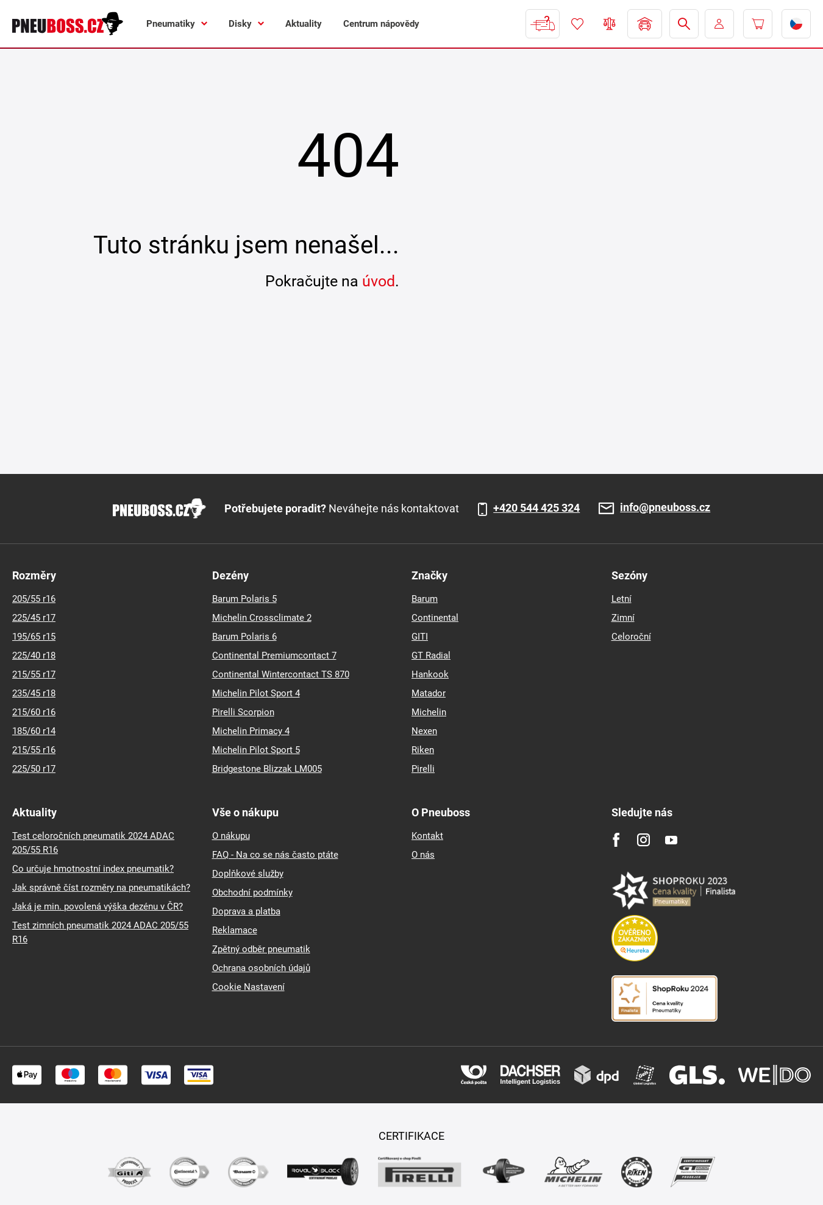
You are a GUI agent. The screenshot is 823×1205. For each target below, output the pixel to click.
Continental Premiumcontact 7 (274, 655)
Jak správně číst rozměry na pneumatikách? (101, 887)
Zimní (623, 617)
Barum (425, 598)
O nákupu (231, 835)
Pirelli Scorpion (243, 712)
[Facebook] (616, 839)
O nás (423, 854)
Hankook (430, 674)
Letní (621, 598)
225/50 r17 (33, 768)
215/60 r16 (33, 712)
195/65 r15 (33, 636)
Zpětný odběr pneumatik (261, 949)
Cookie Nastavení (248, 986)
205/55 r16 (33, 598)
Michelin (429, 712)
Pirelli (423, 768)
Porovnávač (609, 23)
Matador (429, 693)
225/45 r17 (33, 617)
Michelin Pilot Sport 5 (256, 749)
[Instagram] (643, 839)
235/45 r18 (33, 693)
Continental (435, 617)
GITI (420, 636)
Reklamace (234, 930)
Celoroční (631, 636)
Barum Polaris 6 (244, 636)
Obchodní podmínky (252, 892)
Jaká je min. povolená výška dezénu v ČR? (97, 906)
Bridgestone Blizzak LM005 (267, 768)
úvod (378, 281)
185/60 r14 (33, 731)
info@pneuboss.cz (665, 508)
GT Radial (431, 655)
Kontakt (427, 835)
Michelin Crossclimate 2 (262, 617)
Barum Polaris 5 (244, 598)
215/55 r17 (33, 674)
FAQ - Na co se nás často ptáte (275, 854)
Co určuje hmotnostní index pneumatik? (93, 868)
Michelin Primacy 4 (251, 731)
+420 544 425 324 (536, 508)
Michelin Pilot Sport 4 (256, 693)
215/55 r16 (33, 749)
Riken (423, 749)
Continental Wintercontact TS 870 (280, 674)
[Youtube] (671, 839)
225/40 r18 (33, 655)
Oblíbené (577, 23)
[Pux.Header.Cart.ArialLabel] (757, 23)
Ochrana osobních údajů (261, 968)
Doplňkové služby (247, 873)
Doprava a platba (246, 911)
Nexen (424, 731)
